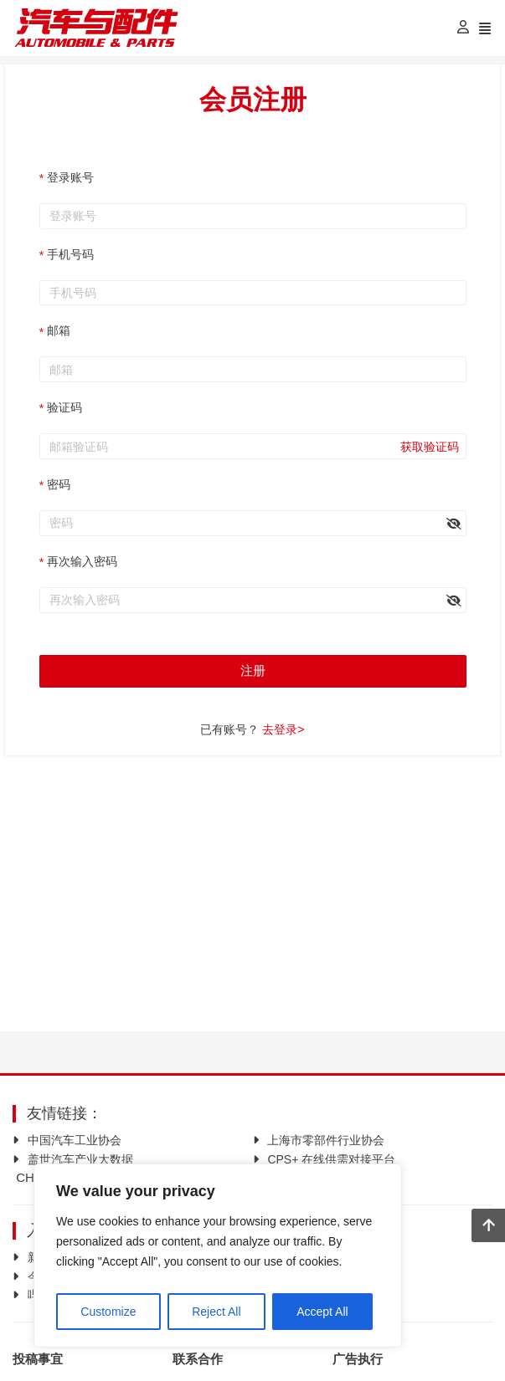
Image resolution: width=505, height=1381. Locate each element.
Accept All (322, 1305)
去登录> (283, 729)
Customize (108, 1305)
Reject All (216, 1305)
